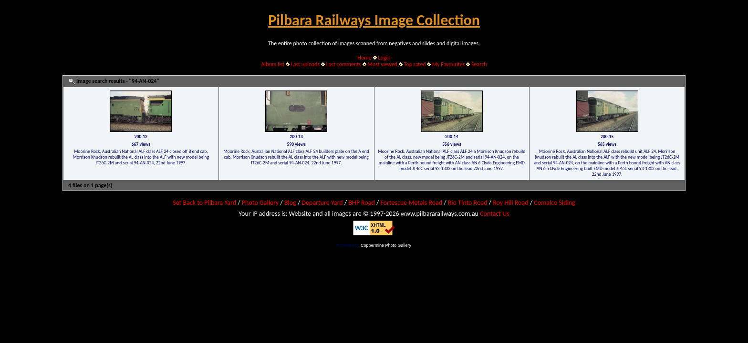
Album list (272, 64)
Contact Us (494, 214)
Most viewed (382, 64)
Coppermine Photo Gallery (386, 245)
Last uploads (305, 64)
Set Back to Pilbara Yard (204, 203)
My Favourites (448, 64)
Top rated (415, 64)
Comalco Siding (554, 203)
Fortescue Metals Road (412, 203)
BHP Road (361, 203)
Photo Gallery (260, 203)
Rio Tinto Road (467, 203)
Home (365, 57)
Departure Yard (322, 203)
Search (479, 64)
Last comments (343, 64)
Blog (290, 203)
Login (384, 57)
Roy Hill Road (510, 203)
